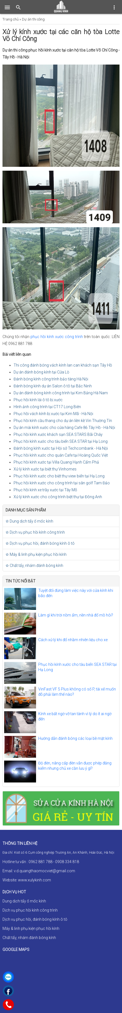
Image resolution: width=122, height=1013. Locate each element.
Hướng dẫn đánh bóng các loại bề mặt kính (75, 738)
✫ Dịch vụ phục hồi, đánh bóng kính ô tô (40, 543)
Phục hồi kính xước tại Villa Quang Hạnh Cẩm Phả (56, 462)
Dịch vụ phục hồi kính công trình (30, 910)
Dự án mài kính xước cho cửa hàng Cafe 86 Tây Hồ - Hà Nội (64, 427)
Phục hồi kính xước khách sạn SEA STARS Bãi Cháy (58, 434)
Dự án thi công (33, 19)
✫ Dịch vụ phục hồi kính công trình (35, 532)
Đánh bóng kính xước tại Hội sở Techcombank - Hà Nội (61, 448)
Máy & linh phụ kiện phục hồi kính (30, 928)
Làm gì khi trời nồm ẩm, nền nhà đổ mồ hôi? (75, 615)
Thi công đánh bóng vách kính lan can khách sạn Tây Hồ (63, 365)
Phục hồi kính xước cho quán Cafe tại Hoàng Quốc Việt (61, 455)
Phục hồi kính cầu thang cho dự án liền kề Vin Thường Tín (63, 420)
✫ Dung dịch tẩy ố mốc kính (29, 521)
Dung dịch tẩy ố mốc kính (24, 901)
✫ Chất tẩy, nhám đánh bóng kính (34, 565)
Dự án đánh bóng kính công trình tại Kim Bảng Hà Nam (61, 393)
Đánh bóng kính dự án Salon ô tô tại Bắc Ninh (53, 386)
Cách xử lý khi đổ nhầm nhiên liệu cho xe (73, 640)
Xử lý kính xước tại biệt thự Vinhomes (45, 469)
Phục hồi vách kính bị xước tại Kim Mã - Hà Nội (53, 413)
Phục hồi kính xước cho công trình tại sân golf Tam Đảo (62, 483)
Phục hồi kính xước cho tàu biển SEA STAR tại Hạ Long (61, 441)
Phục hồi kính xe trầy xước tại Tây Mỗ (45, 490)
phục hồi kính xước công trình (56, 336)
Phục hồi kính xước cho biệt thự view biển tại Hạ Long (59, 476)
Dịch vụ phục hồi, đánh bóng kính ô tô (34, 919)
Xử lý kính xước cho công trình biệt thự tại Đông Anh (58, 497)
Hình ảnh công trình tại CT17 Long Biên (47, 407)
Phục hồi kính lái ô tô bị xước (38, 400)
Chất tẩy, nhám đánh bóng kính (29, 937)
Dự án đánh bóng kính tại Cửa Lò (41, 372)
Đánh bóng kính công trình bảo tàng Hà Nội (51, 379)
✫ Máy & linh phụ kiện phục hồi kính (36, 554)
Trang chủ (10, 19)
